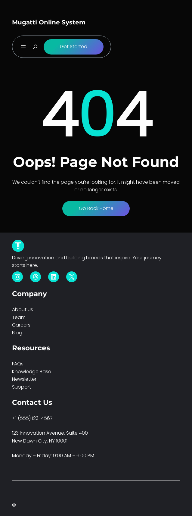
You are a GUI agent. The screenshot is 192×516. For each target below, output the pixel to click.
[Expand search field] (35, 46)
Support (21, 386)
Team (19, 317)
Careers (21, 324)
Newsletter (24, 379)
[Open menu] (23, 46)
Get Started (73, 46)
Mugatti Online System (48, 22)
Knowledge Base (31, 371)
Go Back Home (96, 208)
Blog (17, 332)
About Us (22, 309)
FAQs (17, 363)
